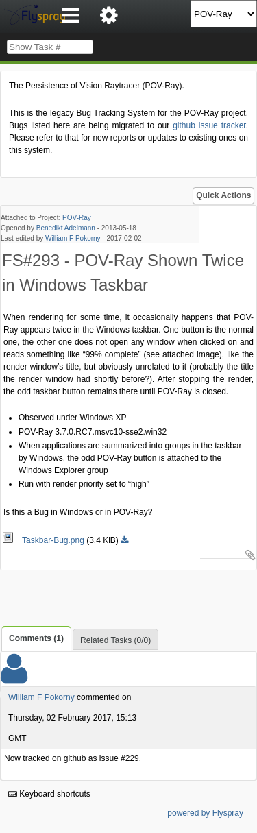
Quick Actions (223, 195)
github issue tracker (209, 125)
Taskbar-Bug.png (44, 540)
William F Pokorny (73, 238)
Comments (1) (36, 638)
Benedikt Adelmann (65, 228)
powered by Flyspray (205, 813)
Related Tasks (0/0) (115, 640)
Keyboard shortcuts (49, 794)
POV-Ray (76, 217)
